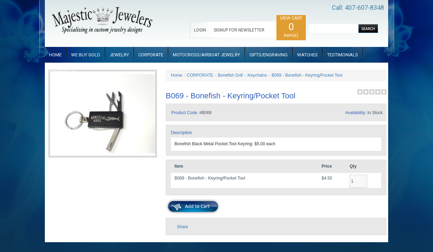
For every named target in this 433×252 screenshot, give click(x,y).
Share (182, 226)
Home (176, 75)
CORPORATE (150, 54)
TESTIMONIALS (342, 54)
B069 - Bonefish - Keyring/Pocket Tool (307, 75)
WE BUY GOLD (85, 54)
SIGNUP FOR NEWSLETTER (239, 30)
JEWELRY (119, 54)
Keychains (257, 75)
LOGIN (200, 30)
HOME (55, 54)
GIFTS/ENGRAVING (268, 54)
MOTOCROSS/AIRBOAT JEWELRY (206, 54)
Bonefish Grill (230, 75)
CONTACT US (62, 71)
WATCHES (307, 54)
